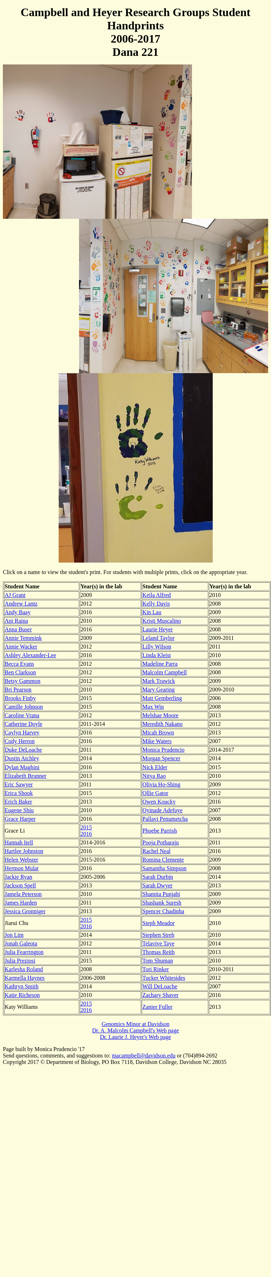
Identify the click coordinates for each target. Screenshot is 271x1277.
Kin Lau (151, 612)
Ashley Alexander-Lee (30, 655)
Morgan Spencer (161, 758)
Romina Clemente (163, 860)
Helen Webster (21, 860)
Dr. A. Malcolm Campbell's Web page (135, 1030)
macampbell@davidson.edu (144, 1055)
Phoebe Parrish (159, 831)
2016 (86, 834)
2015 (86, 827)
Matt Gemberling (162, 698)
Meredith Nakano (162, 724)
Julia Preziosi (20, 961)
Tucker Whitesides (163, 978)
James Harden (21, 903)
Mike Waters (157, 741)
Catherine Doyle (23, 724)
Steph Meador (158, 923)
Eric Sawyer (19, 784)
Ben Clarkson (20, 672)
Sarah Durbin (157, 877)
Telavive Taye (158, 943)
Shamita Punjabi (161, 894)
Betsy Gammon (22, 681)
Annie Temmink (23, 638)
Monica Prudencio (163, 750)
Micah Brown (158, 732)
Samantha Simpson (164, 868)
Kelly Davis (156, 604)
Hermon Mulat (22, 868)
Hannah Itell (19, 842)
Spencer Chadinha (163, 911)
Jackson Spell (20, 885)
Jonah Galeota (21, 943)
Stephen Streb (158, 935)
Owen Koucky (159, 802)
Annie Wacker (21, 647)
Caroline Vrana (22, 715)
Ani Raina (16, 621)
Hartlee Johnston (24, 851)
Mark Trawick (158, 681)
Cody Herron (20, 741)
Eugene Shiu (19, 810)
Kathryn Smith (22, 986)
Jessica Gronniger (25, 911)
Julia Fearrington (24, 952)
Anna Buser (18, 629)
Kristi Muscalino (161, 621)
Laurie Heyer (157, 629)
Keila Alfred (156, 595)
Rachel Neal (156, 851)
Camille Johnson (24, 707)
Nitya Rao (154, 776)
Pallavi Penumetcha (165, 819)
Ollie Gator (155, 793)
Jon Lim (14, 935)
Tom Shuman (157, 961)
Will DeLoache (159, 986)
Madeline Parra (159, 664)
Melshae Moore (160, 715)
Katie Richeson (22, 995)
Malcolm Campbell (164, 672)
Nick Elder (154, 767)
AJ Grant (15, 595)
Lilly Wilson (156, 647)
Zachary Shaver (160, 995)
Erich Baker (18, 802)
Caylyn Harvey (22, 732)
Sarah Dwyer (157, 885)
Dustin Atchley (22, 758)
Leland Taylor (158, 638)
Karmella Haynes (25, 978)
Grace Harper (20, 819)
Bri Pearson (18, 689)
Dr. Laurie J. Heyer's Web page (135, 1037)
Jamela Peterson (23, 894)
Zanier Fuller (157, 1007)
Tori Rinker (155, 969)
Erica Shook (19, 793)
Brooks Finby (20, 698)
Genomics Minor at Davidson (135, 1024)
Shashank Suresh (161, 903)
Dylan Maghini (22, 767)
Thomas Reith (158, 952)
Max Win (153, 707)
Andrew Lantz (21, 604)
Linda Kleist (156, 655)
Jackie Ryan (18, 877)
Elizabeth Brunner (25, 776)
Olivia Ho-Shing (161, 784)
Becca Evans (19, 664)
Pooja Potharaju (160, 842)
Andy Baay (17, 612)
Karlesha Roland (24, 969)
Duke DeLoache (23, 750)
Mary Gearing (158, 689)
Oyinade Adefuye (162, 810)
